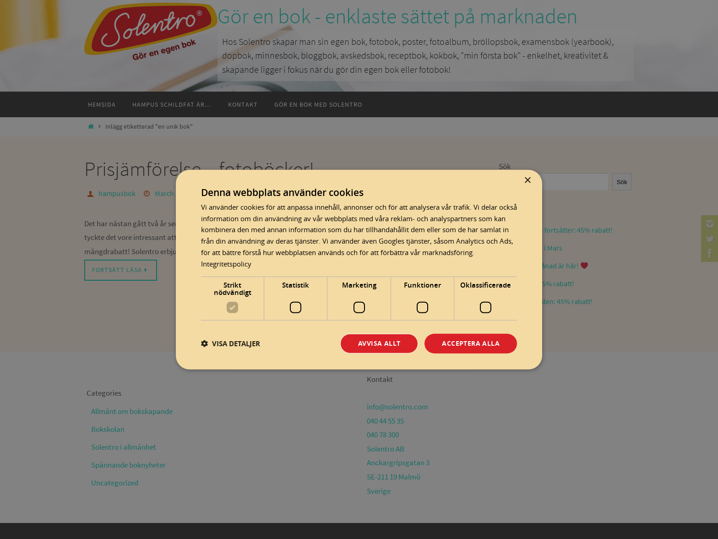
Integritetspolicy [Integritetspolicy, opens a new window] (226, 263)
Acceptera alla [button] (471, 343)
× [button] (527, 180)
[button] (230, 343)
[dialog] (359, 269)
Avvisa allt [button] (379, 343)
